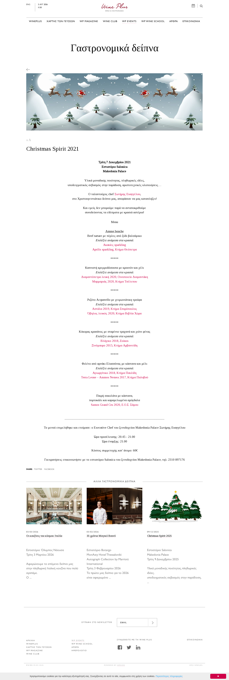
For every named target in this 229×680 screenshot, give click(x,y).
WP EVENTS (129, 21)
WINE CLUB (110, 21)
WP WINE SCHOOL (153, 21)
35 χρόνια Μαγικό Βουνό (101, 535)
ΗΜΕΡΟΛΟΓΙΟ (79, 651)
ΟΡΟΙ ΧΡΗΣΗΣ (196, 665)
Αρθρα (173, 21)
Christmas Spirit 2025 (159, 535)
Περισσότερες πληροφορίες (169, 676)
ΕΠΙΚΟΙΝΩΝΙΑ (191, 21)
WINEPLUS (35, 21)
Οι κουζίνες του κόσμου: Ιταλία (44, 535)
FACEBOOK (49, 469)
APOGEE (121, 665)
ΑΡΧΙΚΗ (30, 641)
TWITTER (38, 469)
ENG (35, 5)
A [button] (27, 140)
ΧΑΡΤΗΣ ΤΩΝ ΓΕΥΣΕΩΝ (61, 21)
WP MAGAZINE (89, 21)
